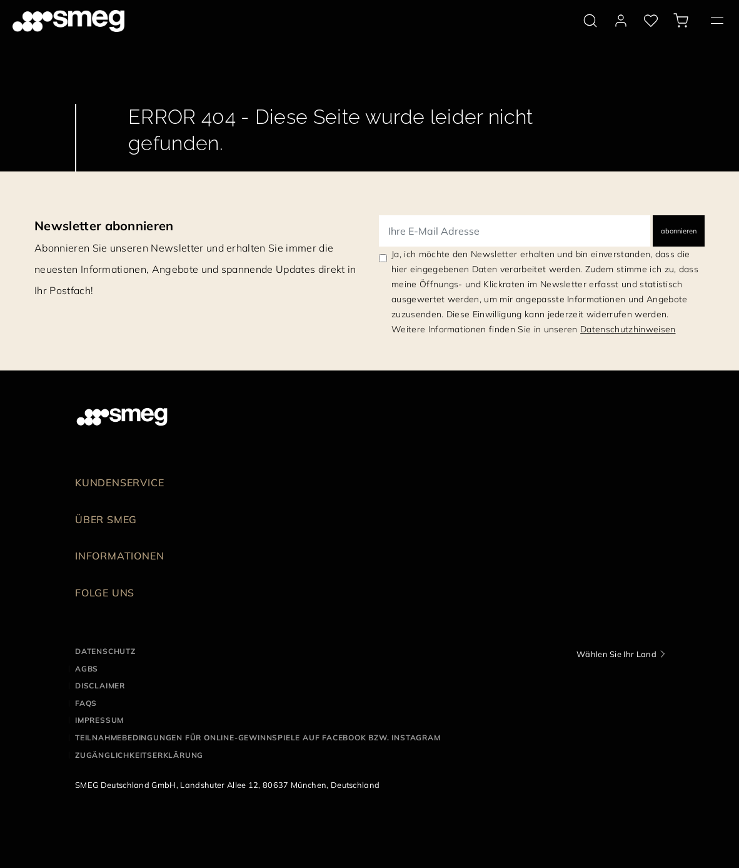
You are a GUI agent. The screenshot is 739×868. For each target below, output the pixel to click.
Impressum (99, 720)
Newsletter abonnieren (104, 225)
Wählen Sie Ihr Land (616, 654)
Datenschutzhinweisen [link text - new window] (627, 329)
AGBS (86, 668)
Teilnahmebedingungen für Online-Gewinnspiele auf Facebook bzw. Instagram (258, 737)
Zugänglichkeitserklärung (139, 755)
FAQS (86, 703)
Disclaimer (100, 685)
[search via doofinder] (590, 20)
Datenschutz (105, 651)
